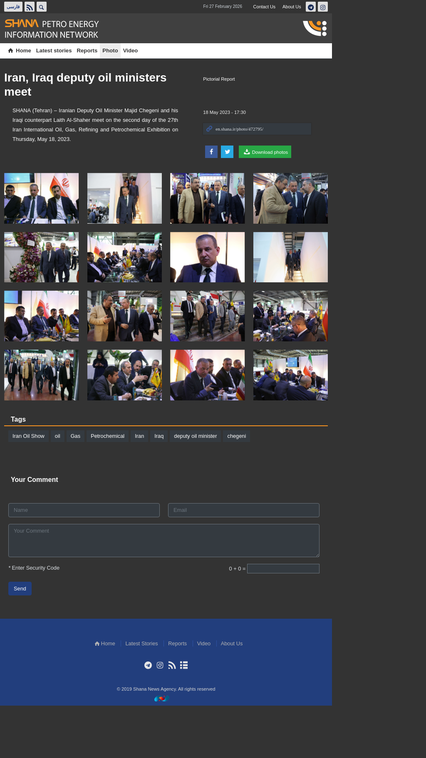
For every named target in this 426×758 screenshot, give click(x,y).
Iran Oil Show (36, 488)
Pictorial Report (305, 79)
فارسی (22, 7)
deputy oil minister (203, 488)
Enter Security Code (41, 620)
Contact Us (349, 6)
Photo (118, 50)
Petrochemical (115, 488)
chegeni (244, 488)
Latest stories (62, 50)
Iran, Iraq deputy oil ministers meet (108, 77)
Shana (64, 28)
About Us (377, 6)
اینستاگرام (409, 7)
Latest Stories (188, 695)
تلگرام (397, 7)
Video (138, 50)
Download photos (351, 151)
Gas (83, 488)
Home (27, 50)
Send (28, 640)
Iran (147, 488)
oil (65, 488)
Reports (95, 50)
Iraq (166, 488)
